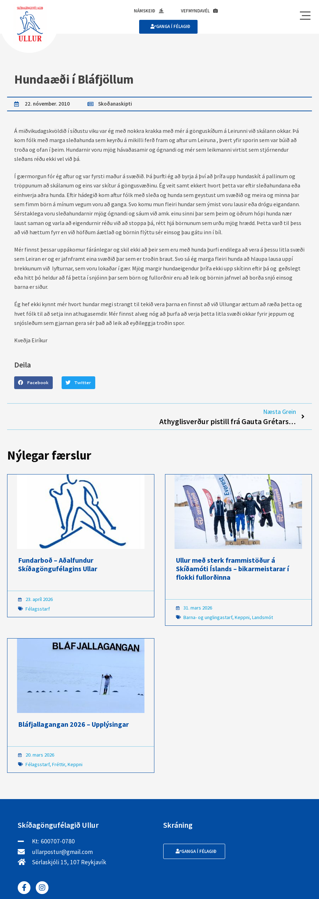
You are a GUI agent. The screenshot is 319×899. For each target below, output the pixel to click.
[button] (33, 383)
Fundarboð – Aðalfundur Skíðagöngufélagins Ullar (57, 565)
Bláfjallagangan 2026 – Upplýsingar (73, 724)
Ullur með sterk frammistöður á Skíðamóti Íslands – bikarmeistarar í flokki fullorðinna (232, 570)
